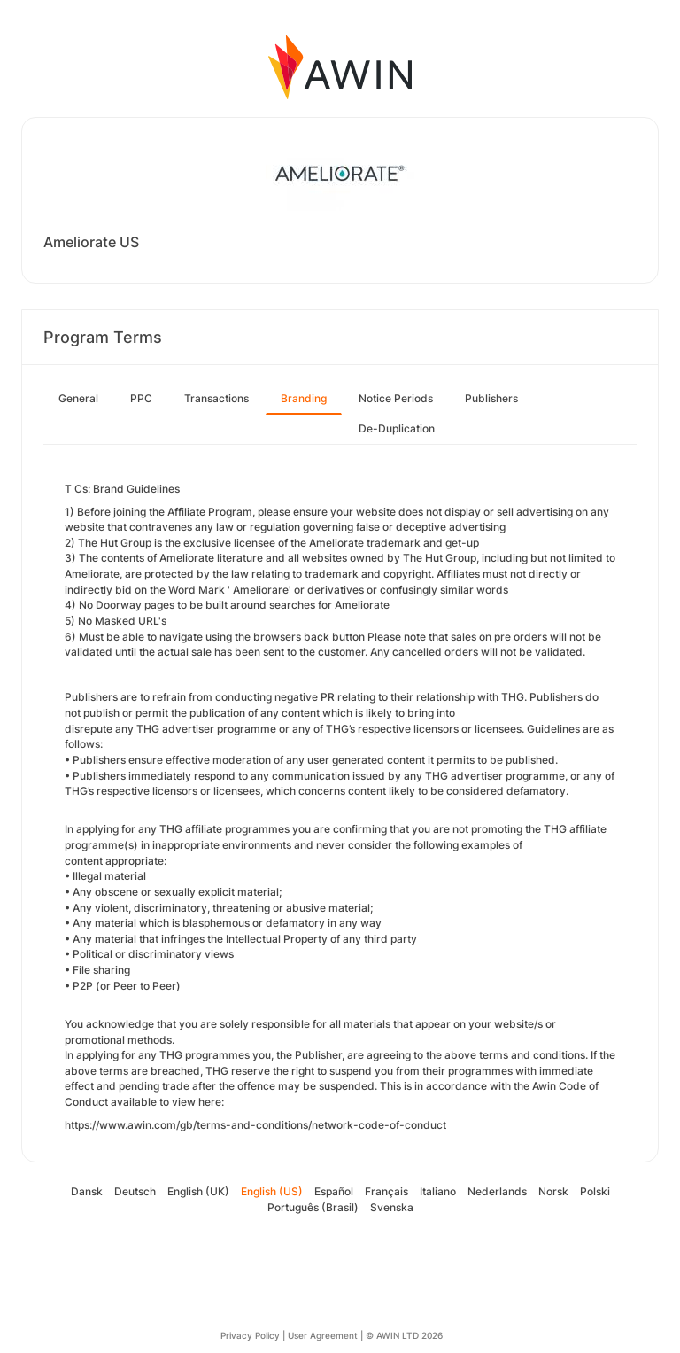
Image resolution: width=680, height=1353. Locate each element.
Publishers (491, 398)
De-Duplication (397, 428)
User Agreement (323, 1335)
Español (333, 1191)
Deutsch (135, 1191)
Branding (304, 398)
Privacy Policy (250, 1335)
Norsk (553, 1191)
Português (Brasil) (313, 1207)
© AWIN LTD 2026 (404, 1335)
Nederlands (497, 1191)
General (78, 398)
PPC (141, 398)
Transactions (216, 398)
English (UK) (198, 1191)
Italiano (438, 1191)
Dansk (87, 1191)
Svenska (391, 1207)
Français (386, 1191)
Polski (595, 1191)
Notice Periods (396, 398)
